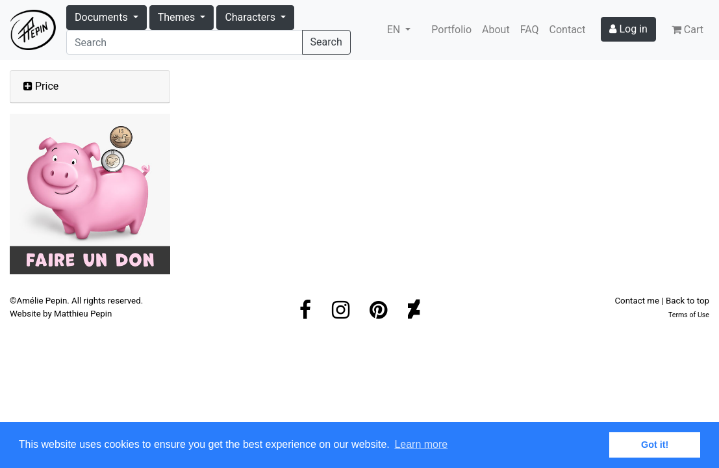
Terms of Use (688, 315)
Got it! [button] (654, 444)
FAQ (529, 29)
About (496, 29)
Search (326, 42)
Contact (567, 29)
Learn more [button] (421, 444)
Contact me (636, 301)
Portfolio (451, 29)
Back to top (687, 301)
